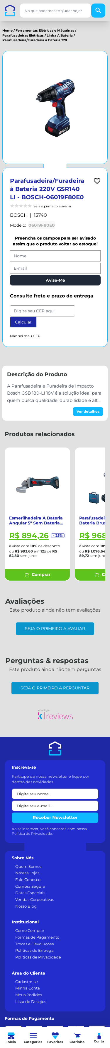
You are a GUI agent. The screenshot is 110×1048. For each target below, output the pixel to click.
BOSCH (19, 215)
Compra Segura (30, 886)
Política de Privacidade (32, 833)
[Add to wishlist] (97, 181)
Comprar (37, 574)
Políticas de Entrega (34, 950)
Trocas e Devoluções (34, 944)
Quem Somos (28, 866)
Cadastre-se (26, 981)
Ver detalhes (88, 411)
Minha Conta (27, 988)
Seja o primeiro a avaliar (55, 628)
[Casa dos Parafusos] (10, 10)
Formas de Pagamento (37, 937)
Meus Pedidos (28, 994)
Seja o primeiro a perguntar (55, 688)
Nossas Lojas (27, 872)
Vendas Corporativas (34, 899)
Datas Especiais (30, 892)
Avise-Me (55, 280)
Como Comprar (29, 930)
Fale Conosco (27, 879)
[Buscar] (98, 11)
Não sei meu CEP (25, 336)
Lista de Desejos (30, 1001)
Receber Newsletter (55, 817)
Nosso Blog (26, 906)
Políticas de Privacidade (38, 957)
